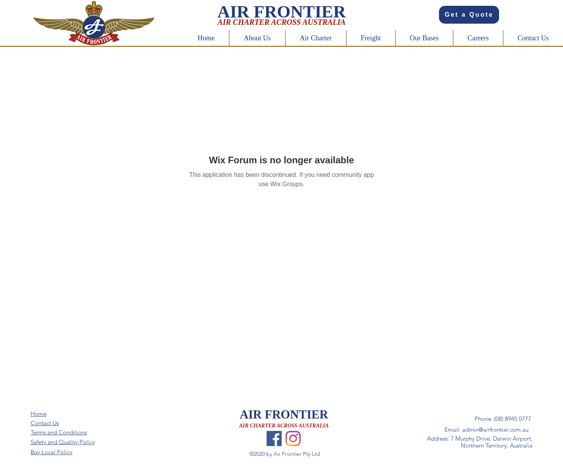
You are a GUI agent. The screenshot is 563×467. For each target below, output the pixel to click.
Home (38, 413)
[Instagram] (293, 438)
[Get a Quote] (469, 15)
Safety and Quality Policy (63, 442)
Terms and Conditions (59, 432)
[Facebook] (274, 438)
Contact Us (45, 423)
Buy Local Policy (51, 452)
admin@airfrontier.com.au (495, 429)
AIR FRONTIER (284, 414)
